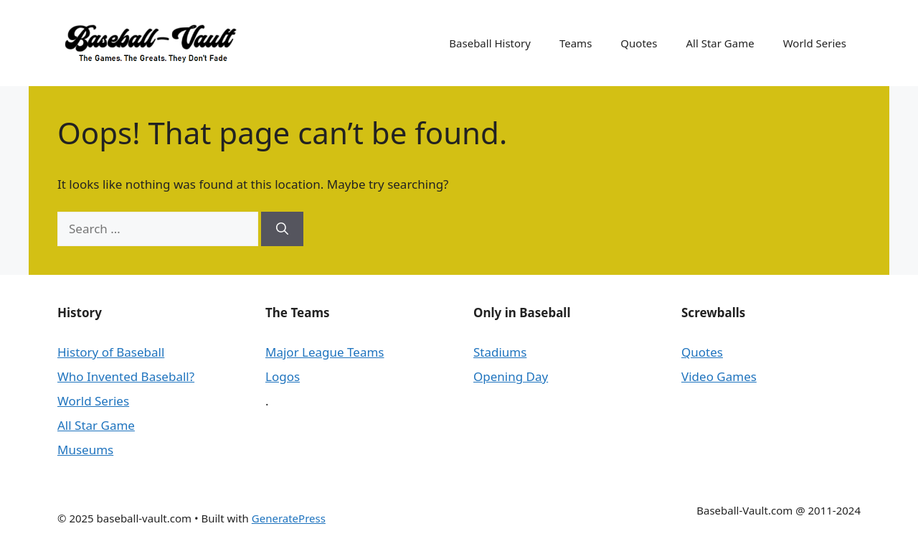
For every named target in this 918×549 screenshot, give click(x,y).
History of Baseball (110, 352)
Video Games (719, 376)
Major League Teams (324, 352)
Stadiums (499, 352)
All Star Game (720, 43)
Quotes (638, 43)
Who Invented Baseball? (125, 376)
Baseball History (490, 43)
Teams (575, 43)
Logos (282, 376)
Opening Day (510, 376)
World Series (814, 43)
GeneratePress (289, 518)
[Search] (282, 229)
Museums (85, 449)
